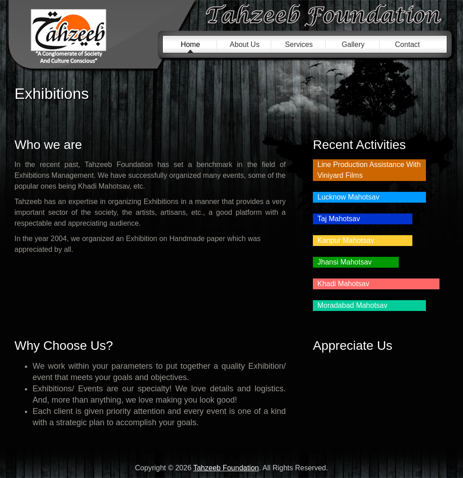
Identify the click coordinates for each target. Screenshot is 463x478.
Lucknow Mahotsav (348, 197)
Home (190, 44)
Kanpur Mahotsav (345, 240)
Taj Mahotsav (338, 219)
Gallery (353, 44)
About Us (245, 44)
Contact (407, 44)
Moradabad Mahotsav (352, 305)
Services (298, 44)
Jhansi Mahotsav (344, 262)
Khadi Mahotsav (343, 284)
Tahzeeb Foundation (87, 37)
